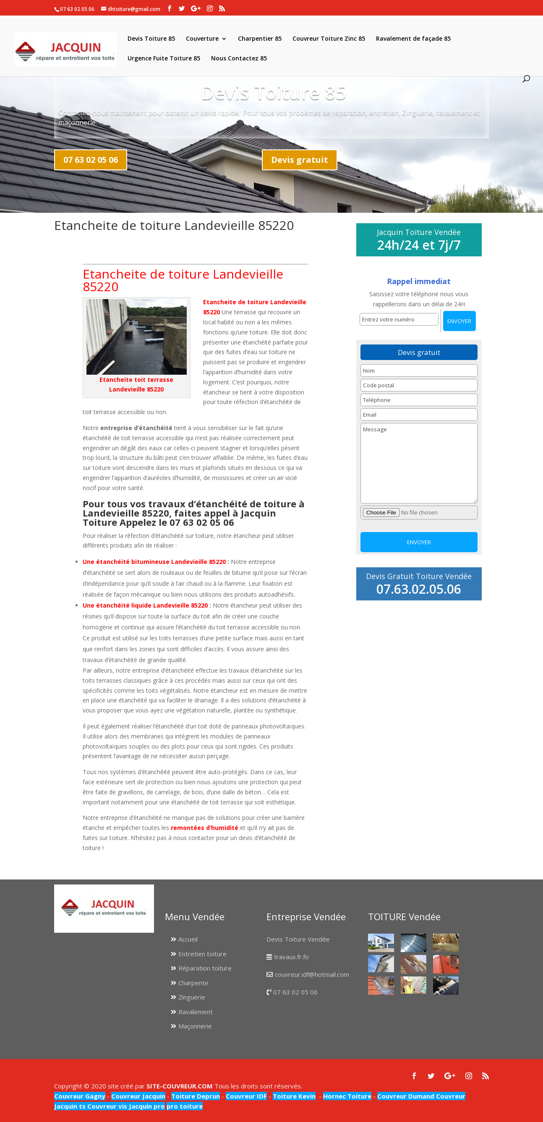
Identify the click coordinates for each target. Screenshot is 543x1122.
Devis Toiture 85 (151, 39)
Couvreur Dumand (405, 1096)
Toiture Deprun (195, 1096)
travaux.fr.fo (291, 956)
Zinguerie (191, 997)
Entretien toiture (202, 954)
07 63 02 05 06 (90, 159)
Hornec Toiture (347, 1096)
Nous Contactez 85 (239, 58)
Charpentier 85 (260, 39)
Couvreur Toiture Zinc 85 (328, 39)
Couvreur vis (106, 1106)
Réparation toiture (205, 968)
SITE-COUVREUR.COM (179, 1086)
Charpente (193, 982)
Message (419, 463)
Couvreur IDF (246, 1096)
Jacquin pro (146, 1106)
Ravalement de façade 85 (413, 39)
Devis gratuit (299, 159)
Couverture (202, 39)
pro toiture (185, 1106)
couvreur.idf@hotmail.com (312, 974)
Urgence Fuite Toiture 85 (164, 58)
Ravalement (195, 1011)
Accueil (188, 939)
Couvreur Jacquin (138, 1096)
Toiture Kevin (294, 1096)
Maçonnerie (195, 1026)
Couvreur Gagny (79, 1096)
